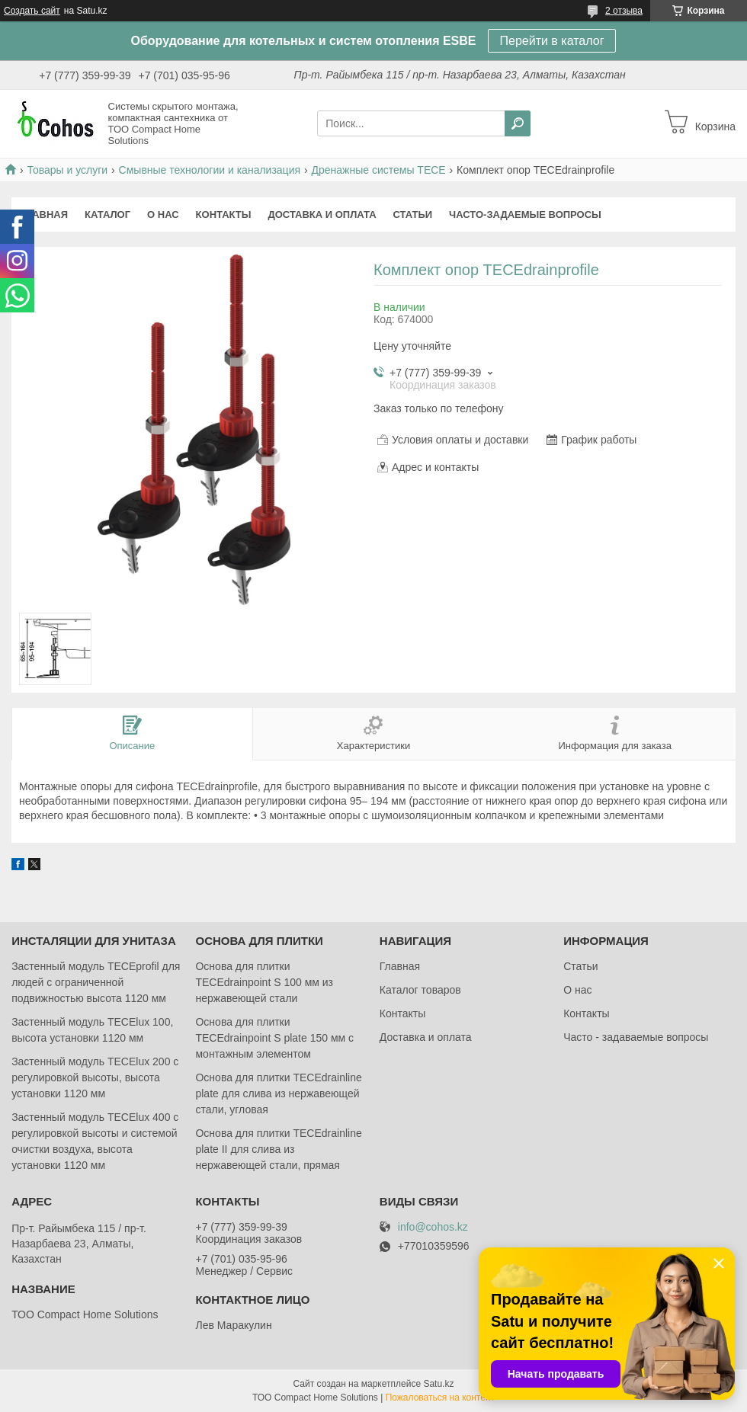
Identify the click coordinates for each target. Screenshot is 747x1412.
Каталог (107, 214)
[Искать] (518, 123)
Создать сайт (32, 10)
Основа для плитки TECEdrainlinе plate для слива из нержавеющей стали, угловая (278, 1093)
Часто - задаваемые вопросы (635, 1037)
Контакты (224, 214)
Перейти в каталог (552, 40)
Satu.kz (438, 1383)
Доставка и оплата (322, 214)
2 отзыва (624, 10)
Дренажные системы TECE (378, 170)
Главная (44, 214)
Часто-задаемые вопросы (525, 214)
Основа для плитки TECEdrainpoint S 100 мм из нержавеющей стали (264, 982)
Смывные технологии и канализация (209, 170)
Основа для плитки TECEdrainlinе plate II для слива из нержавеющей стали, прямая (278, 1149)
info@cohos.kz (433, 1227)
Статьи (413, 214)
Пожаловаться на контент (440, 1397)
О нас (163, 214)
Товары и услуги (67, 170)
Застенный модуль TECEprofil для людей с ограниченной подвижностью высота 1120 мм (95, 982)
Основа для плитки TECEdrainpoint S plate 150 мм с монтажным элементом (274, 1038)
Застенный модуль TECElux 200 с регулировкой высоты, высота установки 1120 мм (94, 1077)
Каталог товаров (420, 990)
